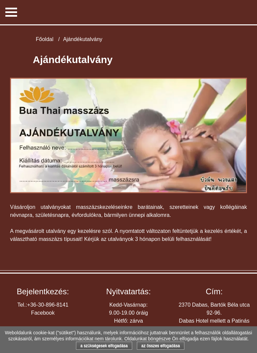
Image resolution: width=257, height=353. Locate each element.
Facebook (43, 313)
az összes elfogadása (160, 345)
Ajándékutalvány (82, 39)
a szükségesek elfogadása (103, 345)
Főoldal (44, 39)
